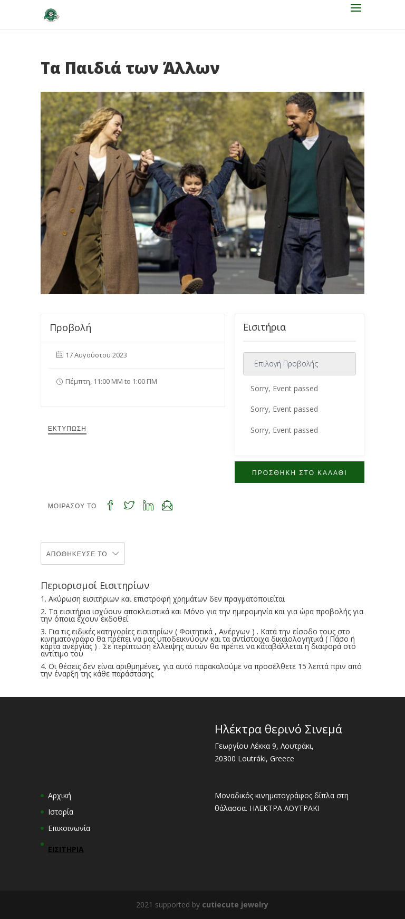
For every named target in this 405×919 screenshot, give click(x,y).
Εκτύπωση (67, 427)
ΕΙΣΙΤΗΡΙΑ (66, 849)
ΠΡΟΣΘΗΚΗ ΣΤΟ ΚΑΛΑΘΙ (299, 472)
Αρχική (59, 795)
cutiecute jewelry (235, 904)
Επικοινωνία (69, 828)
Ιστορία (60, 812)
